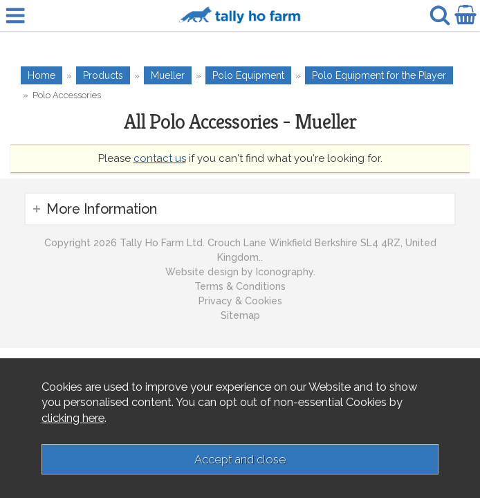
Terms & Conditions (240, 286)
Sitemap (240, 315)
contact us (159, 158)
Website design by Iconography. (240, 271)
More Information (101, 209)
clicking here (72, 418)
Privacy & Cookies (240, 300)
